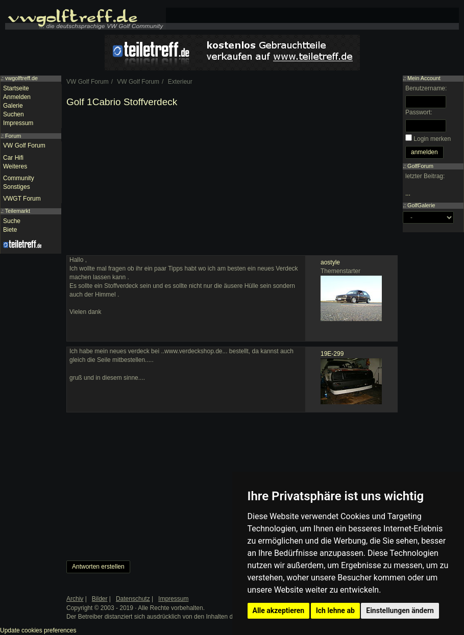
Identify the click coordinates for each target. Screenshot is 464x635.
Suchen (13, 114)
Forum (13, 136)
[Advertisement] (232, 183)
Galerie (13, 105)
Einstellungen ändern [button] (400, 610)
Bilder (100, 598)
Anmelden (17, 97)
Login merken (432, 138)
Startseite (16, 88)
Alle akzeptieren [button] (279, 610)
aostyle (330, 262)
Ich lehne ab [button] (335, 610)
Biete (10, 229)
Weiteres (15, 166)
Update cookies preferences (38, 630)
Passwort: (418, 112)
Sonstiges (16, 186)
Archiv (74, 598)
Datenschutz (133, 598)
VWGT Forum (22, 198)
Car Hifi (13, 157)
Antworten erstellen (98, 566)
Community (18, 178)
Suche (11, 221)
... (407, 193)
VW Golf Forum (24, 145)
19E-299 (332, 353)
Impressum (18, 123)
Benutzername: (426, 88)
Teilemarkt (17, 211)
